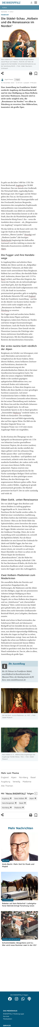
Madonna (17, 412)
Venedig (28, 234)
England (32, 296)
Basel (3, 279)
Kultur (4, 7)
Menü (35, 2)
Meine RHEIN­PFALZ (16, 793)
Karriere (6, 1016)
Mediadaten (7, 1019)
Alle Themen (7, 786)
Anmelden (31, 3)
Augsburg (20, 185)
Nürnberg (5, 310)
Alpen (3, 248)
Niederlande (6, 240)
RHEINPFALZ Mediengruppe (13, 1014)
